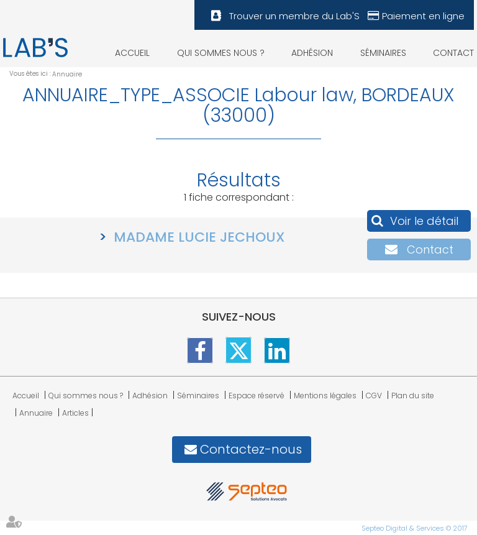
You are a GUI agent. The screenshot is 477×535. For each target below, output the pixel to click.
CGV (374, 395)
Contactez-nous (251, 449)
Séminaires (383, 53)
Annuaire (67, 74)
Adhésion (312, 53)
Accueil (132, 53)
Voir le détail (424, 221)
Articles (75, 413)
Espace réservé (256, 395)
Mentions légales (325, 395)
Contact (453, 53)
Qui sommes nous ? (221, 53)
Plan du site (412, 395)
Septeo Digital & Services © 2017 (414, 528)
